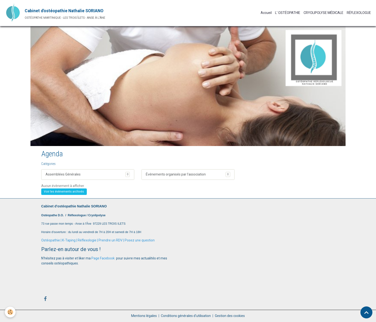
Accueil (266, 13)
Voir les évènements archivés (64, 191)
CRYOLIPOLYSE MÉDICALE (323, 13)
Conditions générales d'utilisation (186, 316)
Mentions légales (144, 316)
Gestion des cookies (230, 316)
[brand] (54, 13)
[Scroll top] (366, 312)
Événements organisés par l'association (176, 174)
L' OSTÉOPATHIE (287, 13)
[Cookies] (10, 312)
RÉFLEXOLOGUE (359, 13)
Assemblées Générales (63, 174)
